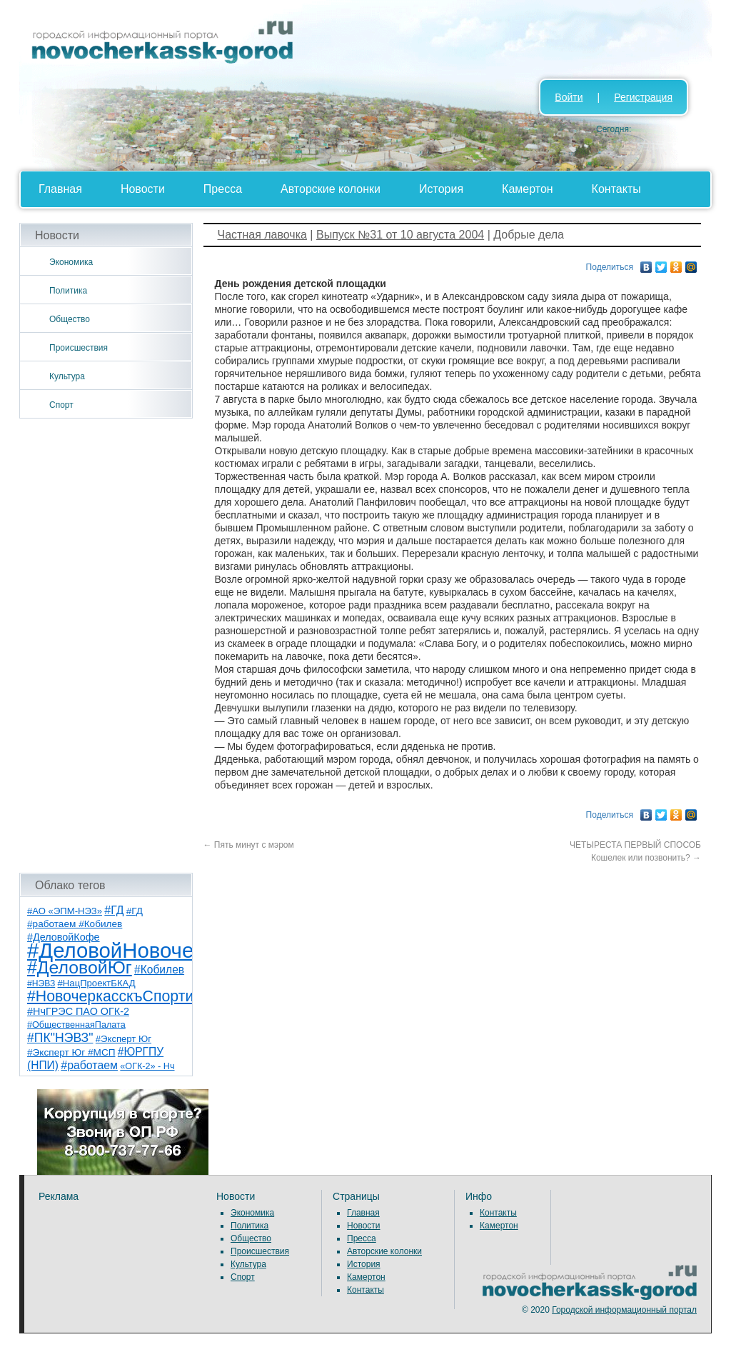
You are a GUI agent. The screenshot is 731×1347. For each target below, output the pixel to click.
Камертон (527, 189)
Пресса (222, 189)
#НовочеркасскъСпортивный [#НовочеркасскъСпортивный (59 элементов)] (128, 996)
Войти (569, 97)
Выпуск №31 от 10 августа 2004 (400, 235)
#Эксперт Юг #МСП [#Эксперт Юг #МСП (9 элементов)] (71, 1052)
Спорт (61, 405)
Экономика (71, 262)
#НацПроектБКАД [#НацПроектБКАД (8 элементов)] (97, 983)
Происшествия (78, 348)
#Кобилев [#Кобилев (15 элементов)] (159, 969)
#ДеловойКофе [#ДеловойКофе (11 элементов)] (63, 937)
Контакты (616, 189)
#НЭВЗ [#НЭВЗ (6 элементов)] (41, 983)
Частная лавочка (262, 235)
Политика (68, 291)
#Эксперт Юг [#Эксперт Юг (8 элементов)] (123, 1038)
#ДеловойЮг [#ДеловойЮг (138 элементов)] (79, 967)
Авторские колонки (330, 189)
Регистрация (643, 97)
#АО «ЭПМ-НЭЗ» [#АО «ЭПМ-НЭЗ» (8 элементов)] (64, 911)
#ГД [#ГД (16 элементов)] (113, 910)
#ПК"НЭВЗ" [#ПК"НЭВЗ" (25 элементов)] (60, 1038)
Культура (67, 376)
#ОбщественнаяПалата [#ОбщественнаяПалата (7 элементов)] (76, 1025)
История (441, 189)
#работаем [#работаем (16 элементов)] (89, 1065)
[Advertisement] (106, 645)
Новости (143, 189)
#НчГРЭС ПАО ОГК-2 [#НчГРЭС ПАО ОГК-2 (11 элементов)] (78, 1011)
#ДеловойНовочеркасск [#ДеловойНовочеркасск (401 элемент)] (141, 950)
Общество (69, 319)
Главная (60, 189)
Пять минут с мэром (248, 845)
